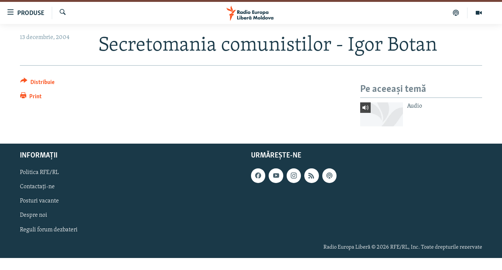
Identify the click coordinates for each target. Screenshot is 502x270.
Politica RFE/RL (39, 173)
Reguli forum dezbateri (49, 229)
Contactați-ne (37, 187)
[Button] (37, 83)
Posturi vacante (39, 201)
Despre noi (33, 215)
